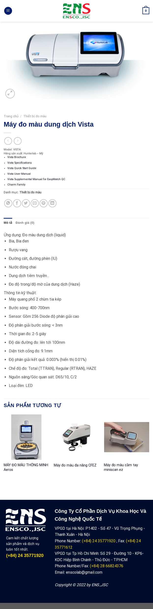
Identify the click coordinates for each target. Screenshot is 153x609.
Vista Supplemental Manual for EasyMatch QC (36, 179)
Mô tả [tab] (8, 223)
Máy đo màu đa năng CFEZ (75, 465)
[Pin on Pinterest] (44, 203)
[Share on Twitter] (26, 203)
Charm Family (16, 184)
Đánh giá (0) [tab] (25, 223)
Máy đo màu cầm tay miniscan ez (121, 467)
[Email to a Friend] (35, 203)
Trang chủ (11, 116)
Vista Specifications (19, 162)
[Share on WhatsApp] (8, 203)
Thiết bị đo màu (34, 116)
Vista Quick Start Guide (21, 168)
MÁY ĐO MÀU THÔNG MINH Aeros (26, 467)
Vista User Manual (19, 173)
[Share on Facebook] (17, 203)
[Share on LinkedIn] (52, 203)
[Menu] (8, 11)
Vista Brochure (16, 157)
